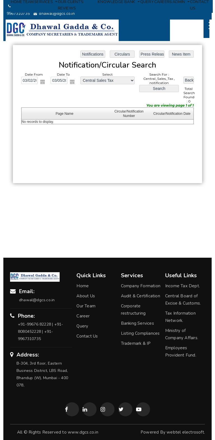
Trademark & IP (136, 343)
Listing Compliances (140, 333)
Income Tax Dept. (182, 286)
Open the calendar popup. (43, 82)
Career (83, 316)
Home (82, 286)
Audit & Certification (140, 296)
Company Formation (140, 286)
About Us (85, 296)
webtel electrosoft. (186, 432)
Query (82, 326)
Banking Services (137, 323)
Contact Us (87, 336)
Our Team (85, 306)
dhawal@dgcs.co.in (54, 13)
